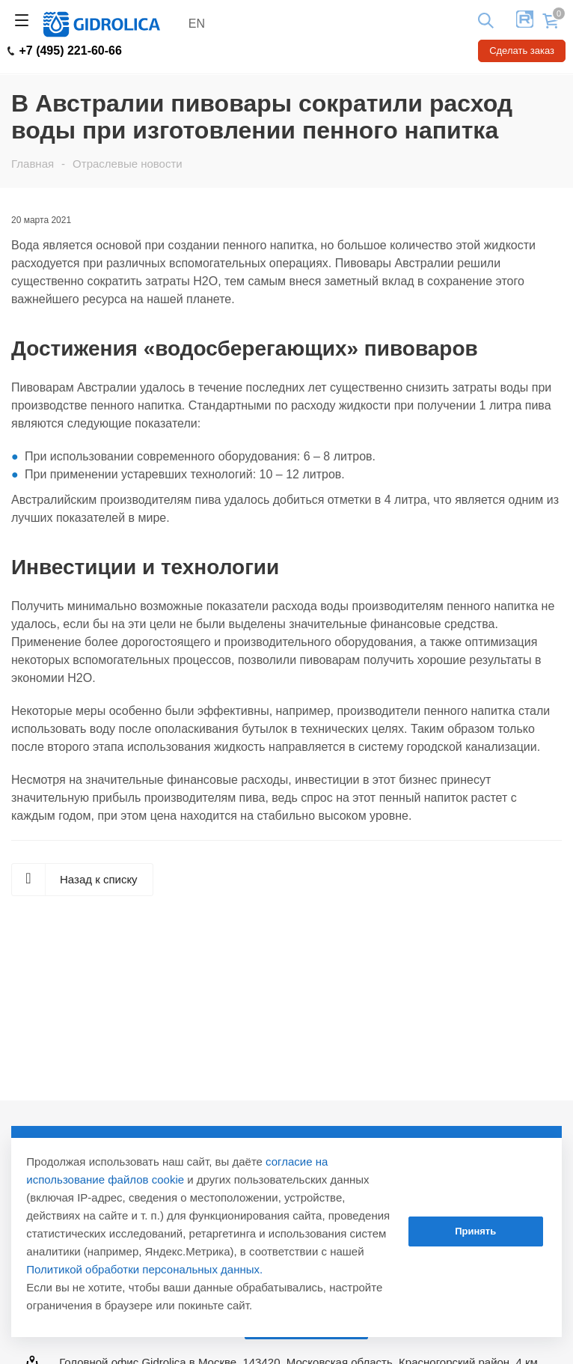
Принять (475, 1231)
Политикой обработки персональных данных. (144, 1269)
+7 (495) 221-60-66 (64, 51)
